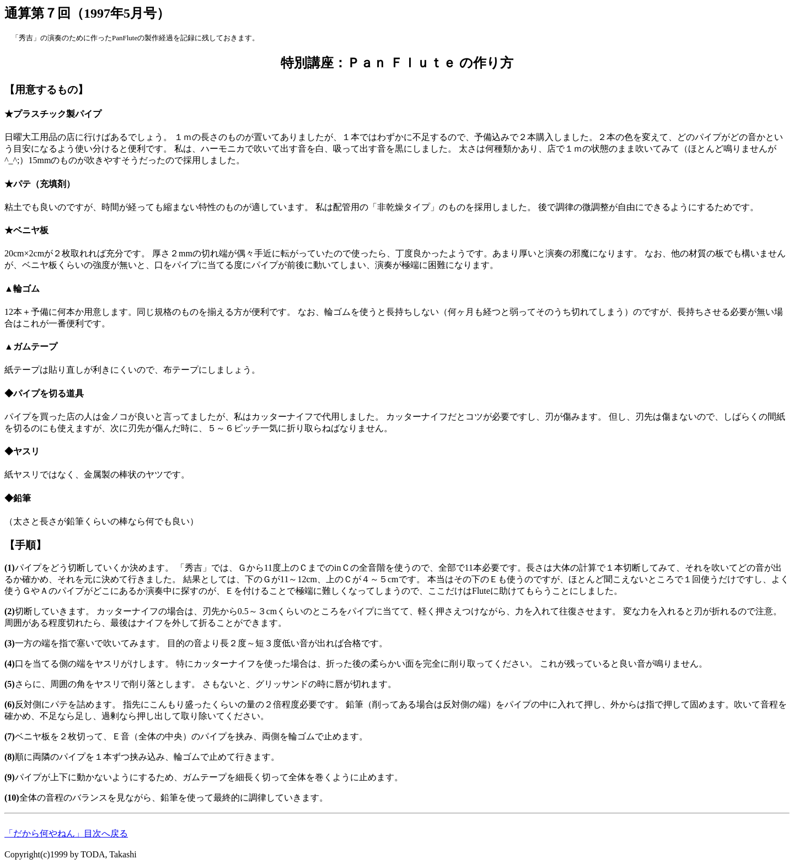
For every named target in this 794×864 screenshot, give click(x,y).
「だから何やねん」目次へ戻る (66, 833)
